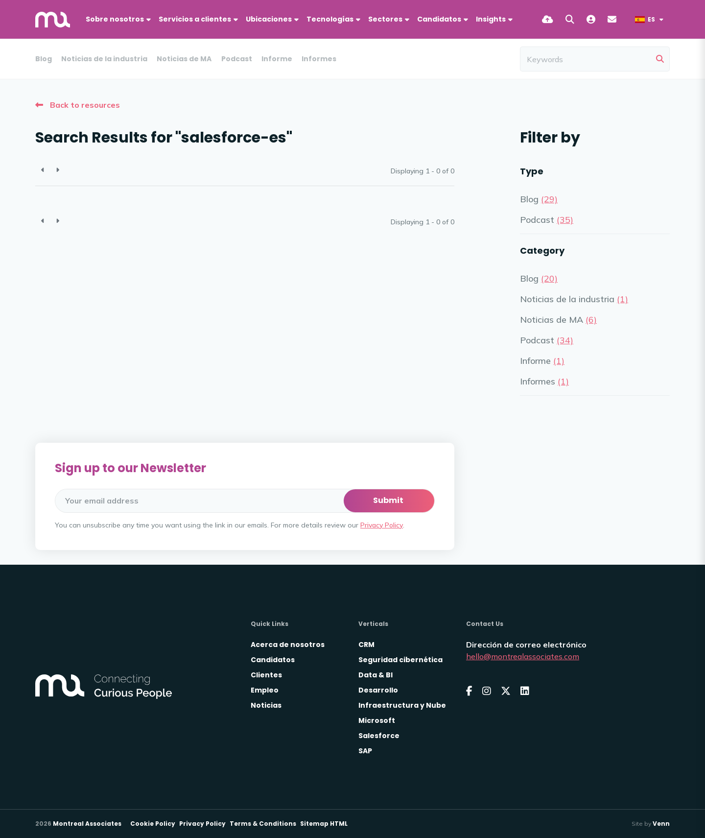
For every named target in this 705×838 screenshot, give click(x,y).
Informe (276, 59)
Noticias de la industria (104, 59)
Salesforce (379, 736)
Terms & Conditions (263, 823)
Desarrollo (378, 690)
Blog (43, 59)
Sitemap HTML (324, 823)
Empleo (265, 690)
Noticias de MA (184, 59)
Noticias (266, 705)
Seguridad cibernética (400, 660)
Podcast (236, 59)
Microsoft (376, 720)
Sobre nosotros (115, 19)
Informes (319, 59)
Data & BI (375, 675)
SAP (365, 751)
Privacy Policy (381, 525)
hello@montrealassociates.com (522, 656)
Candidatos (439, 19)
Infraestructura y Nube (402, 705)
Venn (661, 823)
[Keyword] (586, 59)
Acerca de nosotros (288, 644)
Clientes (266, 675)
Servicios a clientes (195, 19)
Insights (491, 19)
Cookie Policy (152, 823)
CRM (366, 644)
